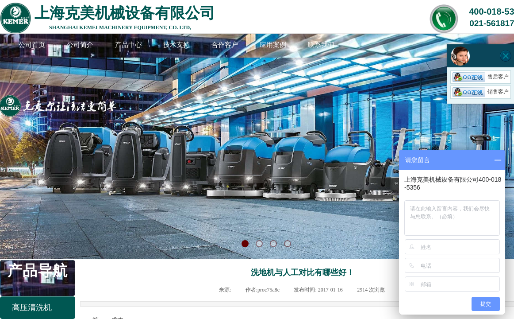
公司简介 (80, 44)
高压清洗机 (32, 307)
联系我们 (321, 44)
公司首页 (32, 44)
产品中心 (128, 44)
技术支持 (176, 44)
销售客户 (481, 92)
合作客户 (224, 44)
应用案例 (273, 44)
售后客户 (481, 77)
